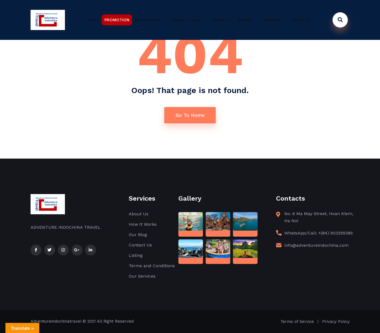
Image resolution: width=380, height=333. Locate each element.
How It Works (143, 224)
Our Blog (138, 234)
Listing (136, 255)
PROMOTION (116, 19)
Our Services (142, 276)
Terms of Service (297, 321)
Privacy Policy (336, 321)
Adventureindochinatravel (56, 321)
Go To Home (190, 115)
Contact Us (140, 245)
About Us (300, 19)
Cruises (222, 19)
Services (274, 19)
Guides (248, 19)
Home (93, 19)
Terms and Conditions (152, 265)
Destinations (150, 19)
